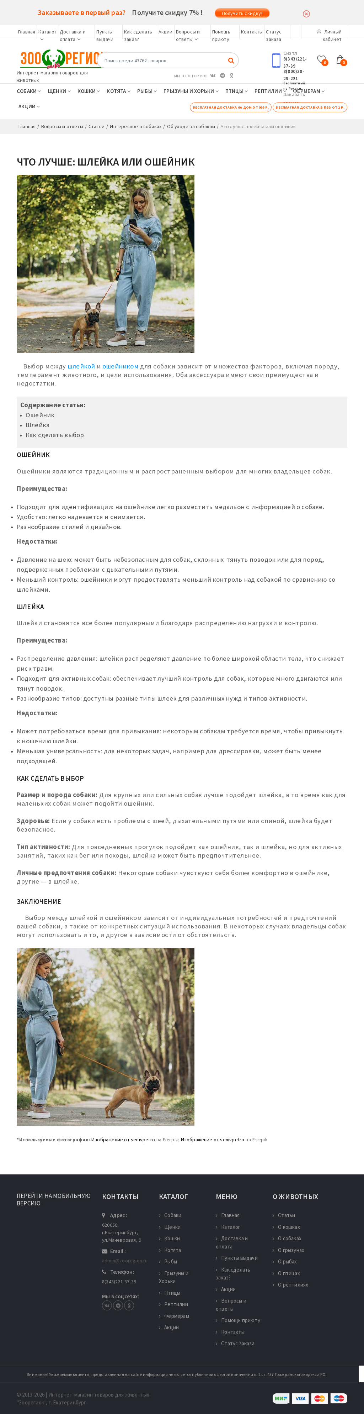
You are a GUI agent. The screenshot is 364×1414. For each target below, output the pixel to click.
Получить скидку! (242, 13)
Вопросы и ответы (231, 1304)
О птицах (286, 1273)
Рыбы (147, 91)
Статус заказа (235, 1343)
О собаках (287, 1238)
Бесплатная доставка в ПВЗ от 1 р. (309, 107)
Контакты (252, 31)
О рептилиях (290, 1284)
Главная (26, 31)
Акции (166, 31)
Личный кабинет (329, 33)
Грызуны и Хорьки (191, 91)
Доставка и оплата (232, 1242)
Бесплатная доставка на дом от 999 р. (231, 107)
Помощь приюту (238, 1320)
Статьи (284, 1215)
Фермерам (309, 91)
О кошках (286, 1227)
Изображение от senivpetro (123, 1139)
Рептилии (270, 91)
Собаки (29, 91)
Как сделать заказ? (233, 1273)
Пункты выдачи (237, 1258)
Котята (118, 91)
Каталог (228, 1227)
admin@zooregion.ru (125, 1260)
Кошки (88, 91)
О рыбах (285, 1261)
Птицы (236, 91)
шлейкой (81, 366)
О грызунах (288, 1250)
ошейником (120, 366)
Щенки (59, 91)
